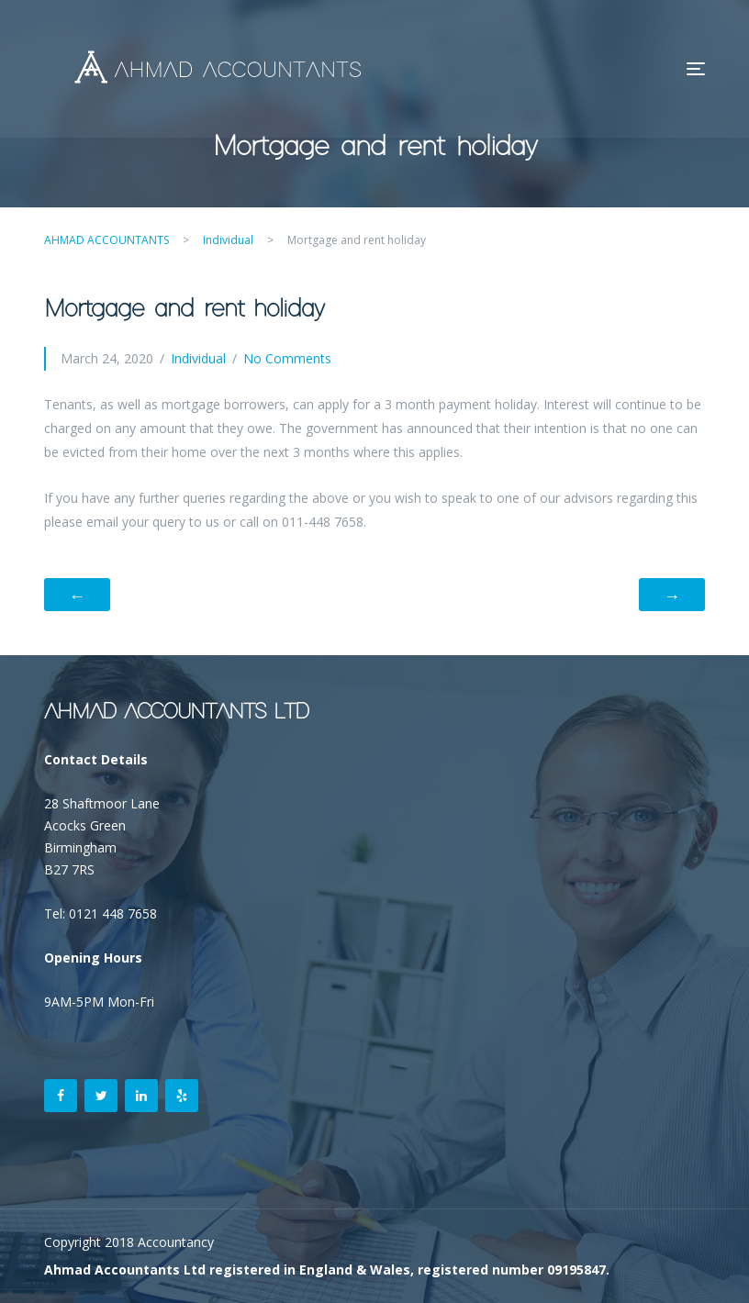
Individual (198, 358)
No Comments (287, 358)
